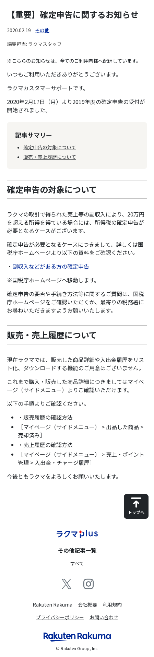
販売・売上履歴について (49, 156)
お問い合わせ (104, 617)
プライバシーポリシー (60, 617)
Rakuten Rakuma (52, 604)
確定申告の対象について (49, 147)
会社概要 (87, 604)
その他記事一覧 (77, 550)
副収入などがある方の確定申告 (50, 266)
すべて (77, 563)
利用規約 (112, 604)
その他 (42, 30)
